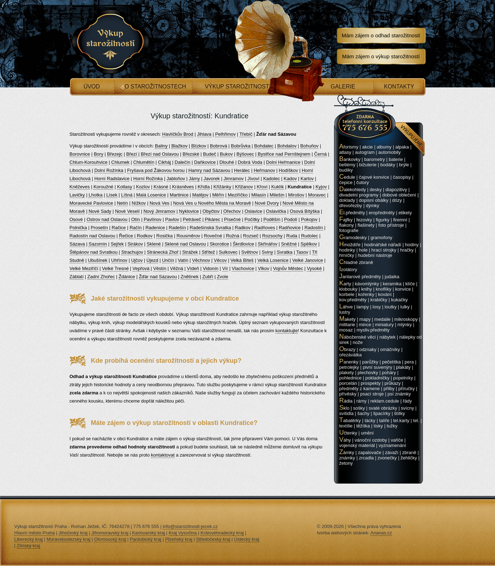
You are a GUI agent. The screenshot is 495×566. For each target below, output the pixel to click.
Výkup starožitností (237, 86)
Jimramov (233, 178)
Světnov (249, 252)
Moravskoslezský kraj (69, 539)
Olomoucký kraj (110, 539)
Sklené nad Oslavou (185, 244)
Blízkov (198, 146)
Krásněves (183, 186)
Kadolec (271, 178)
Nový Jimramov (160, 211)
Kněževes (80, 186)
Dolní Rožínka (108, 170)
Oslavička (276, 211)
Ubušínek (97, 260)
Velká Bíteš (242, 260)
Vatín (183, 260)
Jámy (194, 178)
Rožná (233, 235)
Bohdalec (263, 146)
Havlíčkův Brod (177, 134)
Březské (191, 154)
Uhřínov (119, 260)
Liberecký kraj (28, 539)
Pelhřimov (225, 134)
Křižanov (244, 186)
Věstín (159, 268)
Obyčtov (211, 211)
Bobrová (218, 146)
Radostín (314, 227)
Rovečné (213, 235)
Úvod (92, 86)
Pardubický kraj (145, 539)
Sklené (154, 244)
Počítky (252, 219)
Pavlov (172, 219)
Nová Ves (160, 203)
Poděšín (271, 219)
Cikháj (164, 162)
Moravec (317, 195)
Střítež (208, 252)
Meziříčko (238, 195)
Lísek (111, 195)
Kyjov (321, 186)
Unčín (168, 260)
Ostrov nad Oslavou (107, 219)
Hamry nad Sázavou (209, 170)
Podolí (290, 219)
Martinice (179, 195)
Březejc (114, 154)
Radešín (177, 227)
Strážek (190, 252)
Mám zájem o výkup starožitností (381, 56)
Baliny (161, 146)
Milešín (277, 195)
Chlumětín (143, 162)
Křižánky (222, 186)
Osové (76, 219)
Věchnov (201, 260)
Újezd (152, 260)
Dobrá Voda (250, 162)
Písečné (232, 219)
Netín (122, 203)
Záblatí (77, 276)
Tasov (302, 252)
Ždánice (127, 276)
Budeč (209, 154)
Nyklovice (189, 211)
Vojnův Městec (288, 268)
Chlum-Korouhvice (89, 162)
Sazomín (97, 244)
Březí (131, 154)
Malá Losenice (151, 195)
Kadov (290, 178)
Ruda (291, 235)
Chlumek (120, 162)
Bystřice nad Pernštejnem (284, 154)
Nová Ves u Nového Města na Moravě (212, 203)
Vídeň (193, 268)
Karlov (307, 178)
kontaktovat (163, 455)
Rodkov (144, 235)
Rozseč (250, 235)
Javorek (212, 178)
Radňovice (290, 227)
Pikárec (212, 219)
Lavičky (77, 195)
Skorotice (219, 244)
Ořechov (232, 211)
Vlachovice (243, 268)
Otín (135, 219)
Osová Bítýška (305, 211)
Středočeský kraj (213, 539)
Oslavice (253, 211)
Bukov (226, 154)
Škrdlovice (243, 244)
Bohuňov (309, 146)
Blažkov (179, 146)
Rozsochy (272, 235)
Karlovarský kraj (148, 532)
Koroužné (103, 186)
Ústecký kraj (246, 539)
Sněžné (289, 244)
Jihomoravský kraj (109, 532)
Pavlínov (152, 219)
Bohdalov (286, 146)
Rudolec (309, 235)
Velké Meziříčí (84, 268)
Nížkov (139, 203)
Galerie (342, 86)
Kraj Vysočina (183, 532)
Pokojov (309, 219)
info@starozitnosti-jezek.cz (190, 526)
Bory (98, 154)
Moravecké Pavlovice (91, 203)
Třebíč (246, 134)
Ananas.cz (381, 532)
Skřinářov (268, 244)
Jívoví (253, 178)
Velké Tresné (115, 268)
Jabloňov (176, 178)
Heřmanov (264, 170)
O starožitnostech (155, 86)
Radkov (243, 227)
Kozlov (143, 186)
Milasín (258, 195)
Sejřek (117, 244)
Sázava (77, 244)
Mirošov (296, 195)
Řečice (126, 235)
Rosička (164, 235)
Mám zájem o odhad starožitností (381, 35)
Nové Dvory (267, 203)
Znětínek (190, 276)
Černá (320, 154)
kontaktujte (286, 330)
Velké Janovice (307, 260)
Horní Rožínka (148, 178)
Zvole (222, 276)
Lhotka (95, 195)
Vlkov (263, 268)
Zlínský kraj (28, 545)
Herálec (242, 170)
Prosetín (99, 227)
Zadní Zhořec (101, 276)
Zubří (207, 276)
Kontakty (399, 86)
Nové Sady (99, 211)
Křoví (262, 186)
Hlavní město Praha (34, 532)
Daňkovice (205, 162)
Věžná (176, 268)
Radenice (155, 227)
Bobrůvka (241, 146)
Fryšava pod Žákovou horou (156, 170)
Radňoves (264, 227)
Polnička (78, 227)
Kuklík (277, 186)
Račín (136, 227)
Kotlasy (124, 186)
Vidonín (211, 268)
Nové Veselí (127, 211)
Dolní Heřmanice (283, 162)
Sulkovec (228, 252)
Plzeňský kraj (179, 539)
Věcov (220, 260)
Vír (225, 268)
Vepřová (141, 268)
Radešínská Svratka (210, 227)
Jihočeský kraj (73, 532)
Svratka (284, 252)
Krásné (161, 186)
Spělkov (309, 244)
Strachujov (132, 252)
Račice (119, 227)
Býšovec (245, 154)
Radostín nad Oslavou (92, 235)
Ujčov (137, 260)
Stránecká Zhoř (162, 252)
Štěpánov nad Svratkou (94, 252)
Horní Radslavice (111, 178)
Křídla (204, 186)
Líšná (127, 195)
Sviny (267, 252)
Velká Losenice (272, 260)
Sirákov (135, 244)
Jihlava (204, 134)
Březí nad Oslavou (160, 154)
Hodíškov (288, 170)
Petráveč (192, 219)
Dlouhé (227, 162)
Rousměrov (188, 235)
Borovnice (80, 154)
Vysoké (314, 268)
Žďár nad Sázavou (158, 276)
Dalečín (182, 162)
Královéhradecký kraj (221, 532)
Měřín (218, 195)
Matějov (200, 195)
